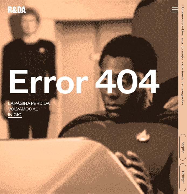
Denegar (183, 177)
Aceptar (183, 147)
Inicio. (15, 115)
